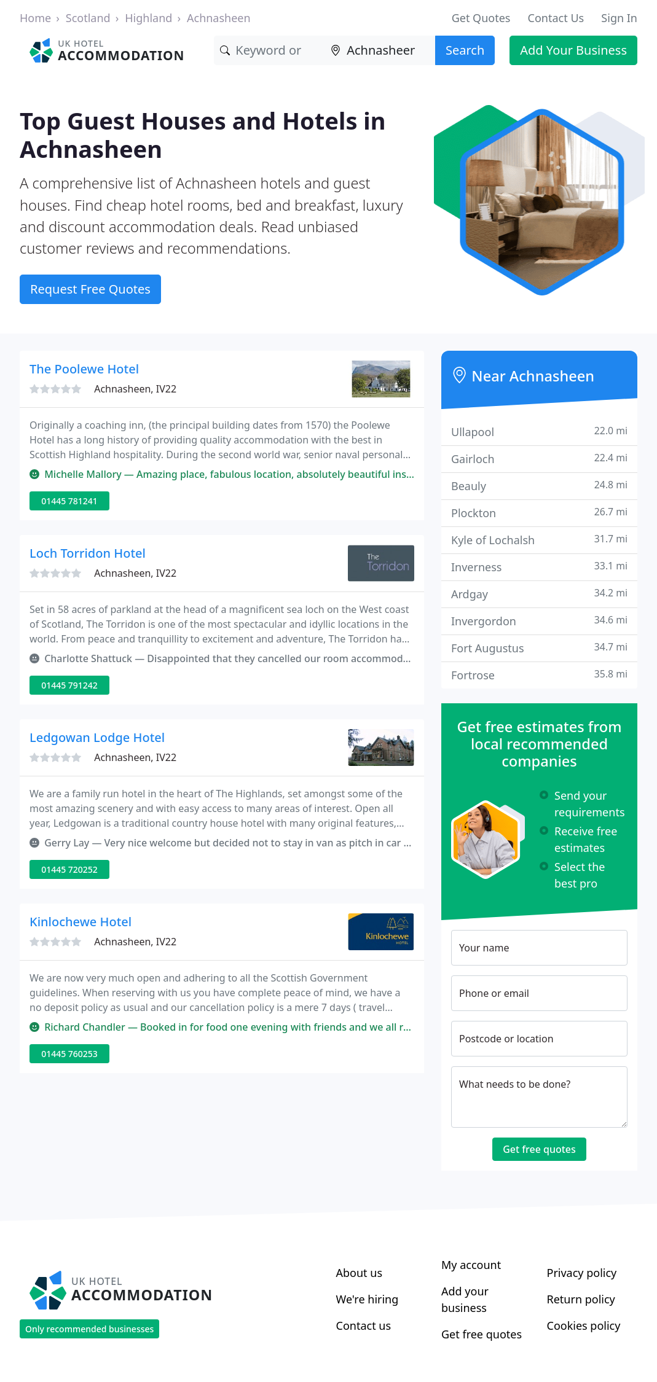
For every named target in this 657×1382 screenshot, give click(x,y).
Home (35, 17)
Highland (148, 17)
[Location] (380, 50)
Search (465, 50)
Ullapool (539, 431)
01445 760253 (69, 1054)
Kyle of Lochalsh (539, 539)
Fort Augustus (539, 647)
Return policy (581, 1299)
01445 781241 (69, 501)
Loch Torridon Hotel (88, 553)
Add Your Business (573, 50)
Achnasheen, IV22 (135, 389)
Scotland (88, 17)
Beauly (539, 485)
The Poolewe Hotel (84, 369)
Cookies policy (584, 1325)
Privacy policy (582, 1272)
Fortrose (539, 674)
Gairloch (539, 458)
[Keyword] (269, 50)
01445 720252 (69, 869)
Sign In (619, 17)
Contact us (363, 1325)
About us (359, 1272)
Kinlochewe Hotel (81, 921)
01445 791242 (69, 685)
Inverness (539, 566)
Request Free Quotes (90, 289)
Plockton (539, 512)
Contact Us (556, 17)
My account (471, 1264)
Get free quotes (539, 1149)
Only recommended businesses (89, 1329)
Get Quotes (481, 17)
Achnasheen (219, 17)
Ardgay (539, 593)
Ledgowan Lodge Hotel (97, 737)
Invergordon (539, 620)
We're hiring (367, 1299)
